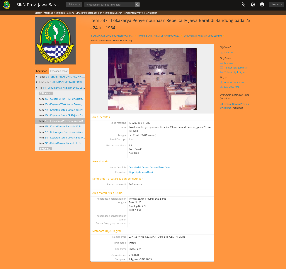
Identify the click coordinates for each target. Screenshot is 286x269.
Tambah (228, 52)
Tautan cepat (262, 4)
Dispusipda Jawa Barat (141, 172)
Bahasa (252, 4)
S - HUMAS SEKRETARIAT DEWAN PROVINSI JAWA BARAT (80, 82)
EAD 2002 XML (229, 86)
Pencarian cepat (59, 71)
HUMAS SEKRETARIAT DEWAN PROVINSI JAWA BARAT (159, 35)
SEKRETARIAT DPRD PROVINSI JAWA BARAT (113, 35)
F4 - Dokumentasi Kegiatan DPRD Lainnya (65, 87)
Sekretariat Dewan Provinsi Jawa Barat (150, 167)
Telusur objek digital (232, 72)
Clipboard (243, 4)
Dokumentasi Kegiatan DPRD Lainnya (203, 35)
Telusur (73, 4)
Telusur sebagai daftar (234, 67)
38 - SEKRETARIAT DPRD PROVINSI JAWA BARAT (72, 76)
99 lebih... (45, 148)
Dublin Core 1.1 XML (232, 82)
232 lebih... (46, 93)
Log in (275, 4)
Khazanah (41, 71)
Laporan (226, 63)
